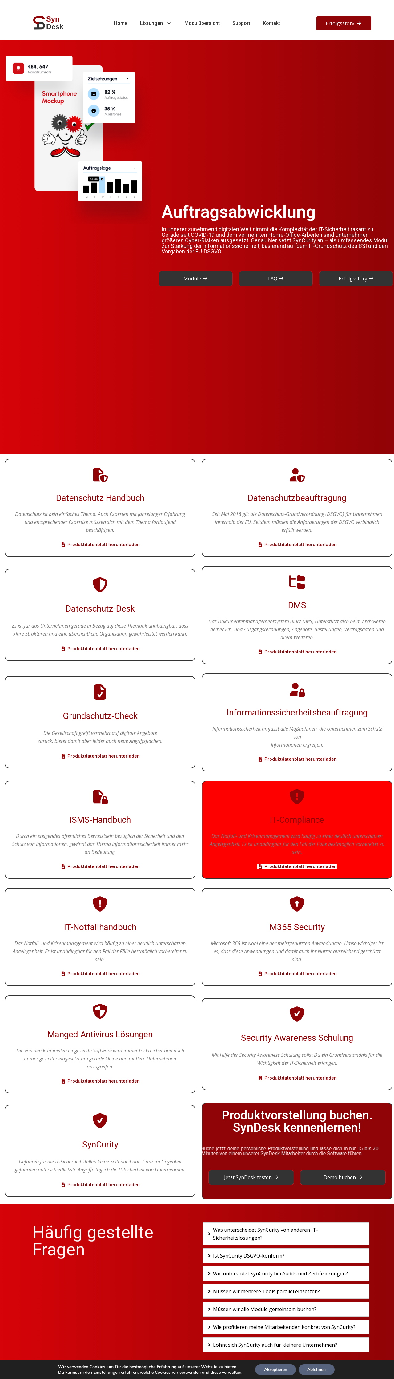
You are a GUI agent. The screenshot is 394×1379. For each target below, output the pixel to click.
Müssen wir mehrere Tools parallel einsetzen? (266, 1291)
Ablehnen (317, 1369)
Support (241, 23)
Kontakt (271, 23)
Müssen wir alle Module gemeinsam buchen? (264, 1309)
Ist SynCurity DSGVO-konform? (248, 1255)
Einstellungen (105, 1372)
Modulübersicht (202, 23)
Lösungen (156, 23)
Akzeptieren (275, 1369)
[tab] (286, 1234)
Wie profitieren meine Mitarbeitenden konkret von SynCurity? (284, 1327)
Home (120, 23)
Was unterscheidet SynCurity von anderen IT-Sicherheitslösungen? (265, 1233)
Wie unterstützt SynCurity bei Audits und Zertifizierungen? (280, 1273)
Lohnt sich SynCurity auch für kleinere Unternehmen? (275, 1344)
